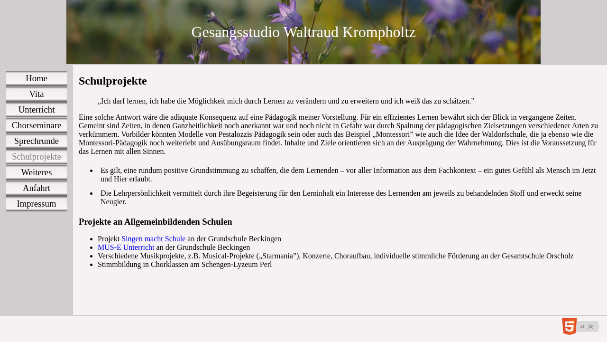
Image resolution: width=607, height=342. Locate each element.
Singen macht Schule (153, 239)
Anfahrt (36, 188)
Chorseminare (37, 125)
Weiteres (36, 172)
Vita (36, 94)
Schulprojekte (36, 157)
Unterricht (36, 109)
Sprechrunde (36, 141)
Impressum (36, 204)
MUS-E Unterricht (126, 247)
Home (36, 78)
